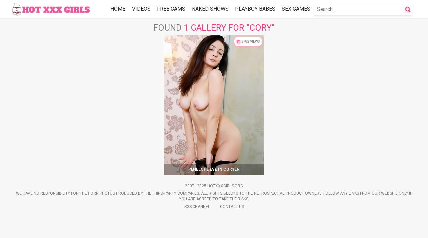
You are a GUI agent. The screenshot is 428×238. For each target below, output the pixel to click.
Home (117, 9)
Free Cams (171, 9)
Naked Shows (210, 9)
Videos (141, 9)
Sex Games (296, 9)
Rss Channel (197, 206)
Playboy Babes (255, 9)
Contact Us (232, 206)
